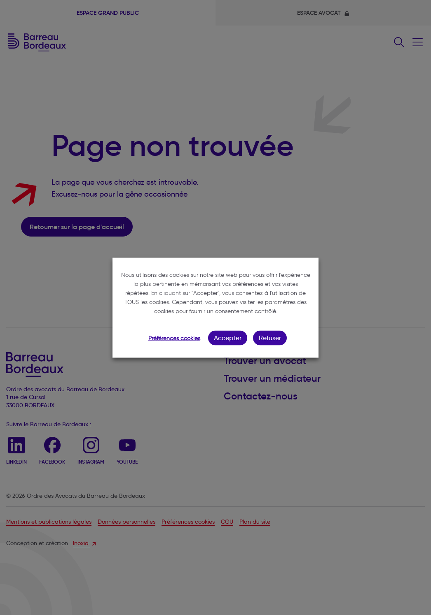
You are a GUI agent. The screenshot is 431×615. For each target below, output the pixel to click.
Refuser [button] (270, 337)
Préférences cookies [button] (174, 337)
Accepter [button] (227, 337)
